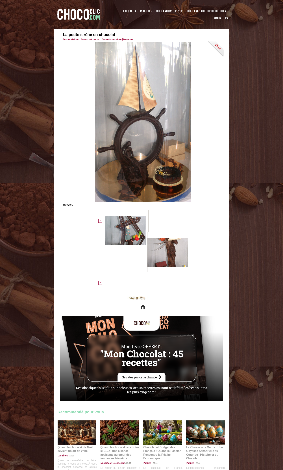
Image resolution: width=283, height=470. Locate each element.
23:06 (154, 401)
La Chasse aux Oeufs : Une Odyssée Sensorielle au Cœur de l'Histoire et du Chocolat (204, 389)
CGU (105, 448)
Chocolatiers (164, 11)
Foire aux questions (197, 448)
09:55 (126, 397)
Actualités (221, 18)
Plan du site (152, 448)
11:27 (70, 394)
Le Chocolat (130, 11)
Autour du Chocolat (214, 11)
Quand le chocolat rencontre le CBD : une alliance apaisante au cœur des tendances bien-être (119, 389)
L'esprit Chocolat (186, 11)
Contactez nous (68, 448)
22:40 (197, 397)
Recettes (146, 11)
